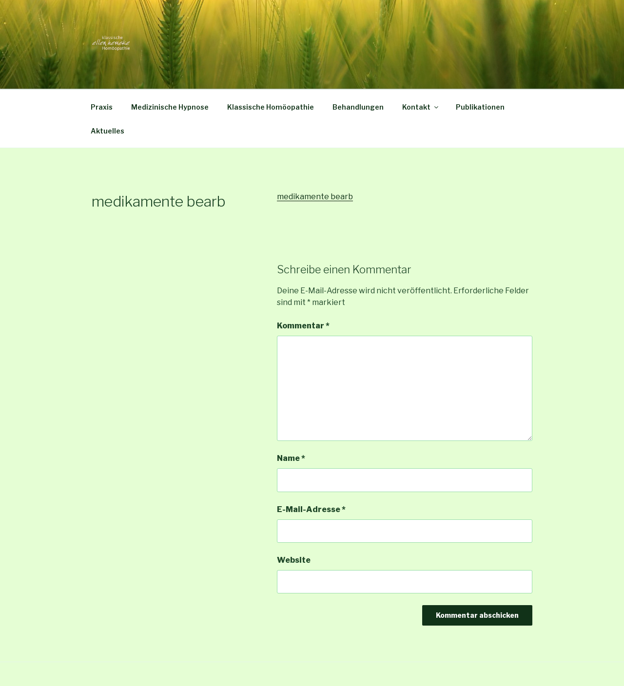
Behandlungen (358, 107)
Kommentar (303, 325)
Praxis (102, 107)
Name (291, 458)
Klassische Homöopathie (270, 107)
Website (294, 560)
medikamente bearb (315, 196)
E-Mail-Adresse (311, 509)
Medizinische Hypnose (170, 107)
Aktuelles (107, 131)
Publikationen (480, 107)
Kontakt (421, 107)
